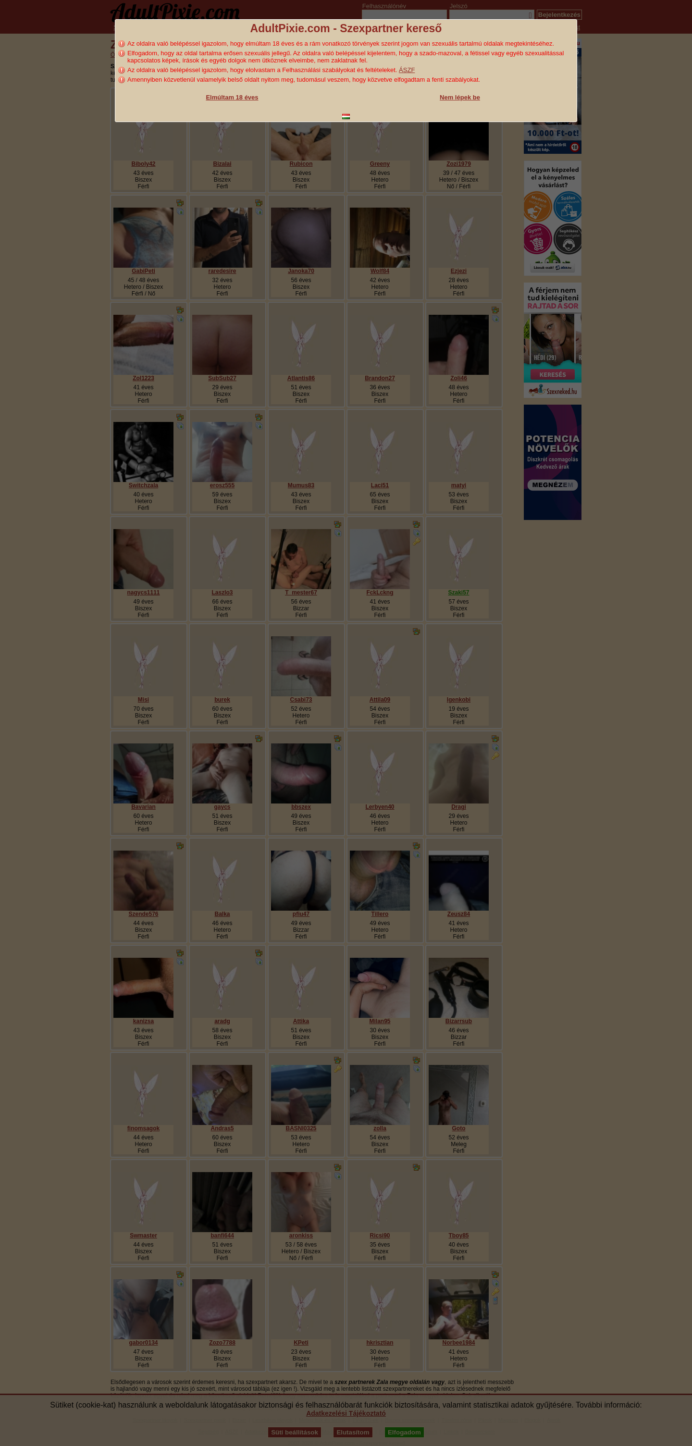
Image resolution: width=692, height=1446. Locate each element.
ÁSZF (407, 70)
